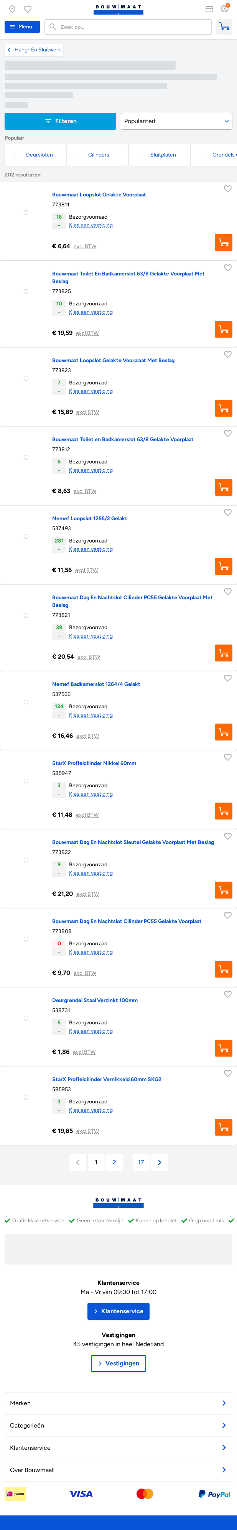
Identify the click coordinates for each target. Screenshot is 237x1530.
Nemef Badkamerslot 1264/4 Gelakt (96, 684)
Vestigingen (118, 1335)
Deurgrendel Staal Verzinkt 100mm (95, 1000)
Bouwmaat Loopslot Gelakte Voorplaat (99, 194)
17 (141, 1162)
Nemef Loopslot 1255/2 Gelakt (89, 518)
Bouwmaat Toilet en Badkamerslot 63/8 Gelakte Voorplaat (123, 439)
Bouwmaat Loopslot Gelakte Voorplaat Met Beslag (113, 360)
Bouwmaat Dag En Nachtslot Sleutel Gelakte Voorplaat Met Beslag (133, 842)
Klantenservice (118, 1282)
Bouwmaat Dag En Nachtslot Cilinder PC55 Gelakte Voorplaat (127, 921)
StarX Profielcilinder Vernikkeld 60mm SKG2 (106, 1079)
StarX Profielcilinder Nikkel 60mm (94, 763)
